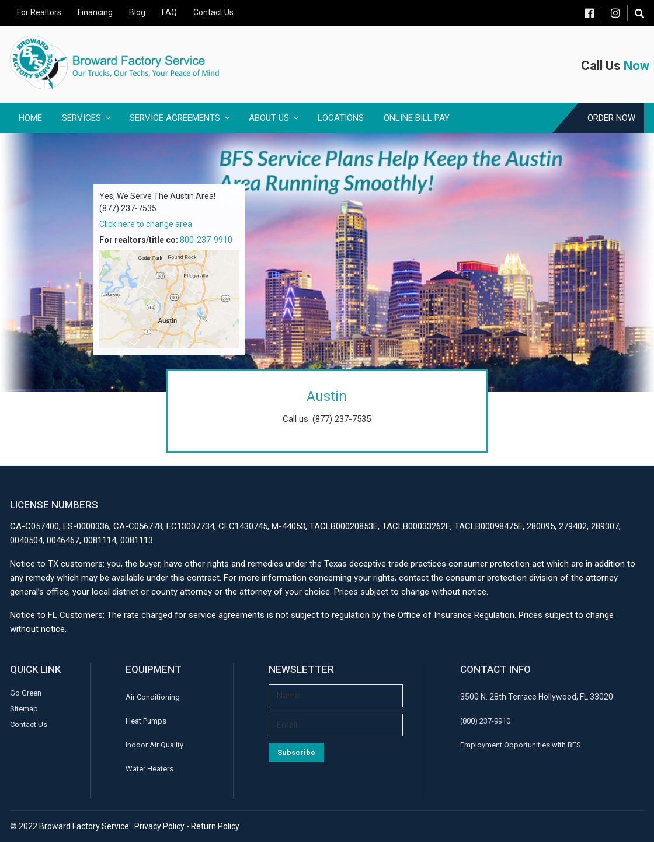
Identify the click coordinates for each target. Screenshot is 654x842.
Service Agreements (181, 118)
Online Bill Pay (417, 118)
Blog (137, 12)
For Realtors (39, 12)
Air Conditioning (153, 697)
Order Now (611, 118)
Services (87, 118)
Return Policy (215, 826)
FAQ (169, 12)
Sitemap (24, 708)
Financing (95, 12)
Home (30, 118)
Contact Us (213, 12)
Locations (341, 118)
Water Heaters (149, 768)
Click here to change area (145, 224)
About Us (275, 118)
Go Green (25, 693)
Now (636, 65)
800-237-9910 (206, 239)
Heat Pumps (146, 721)
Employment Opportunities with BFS (520, 744)
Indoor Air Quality (154, 744)
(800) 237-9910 (485, 721)
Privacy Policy (159, 826)
